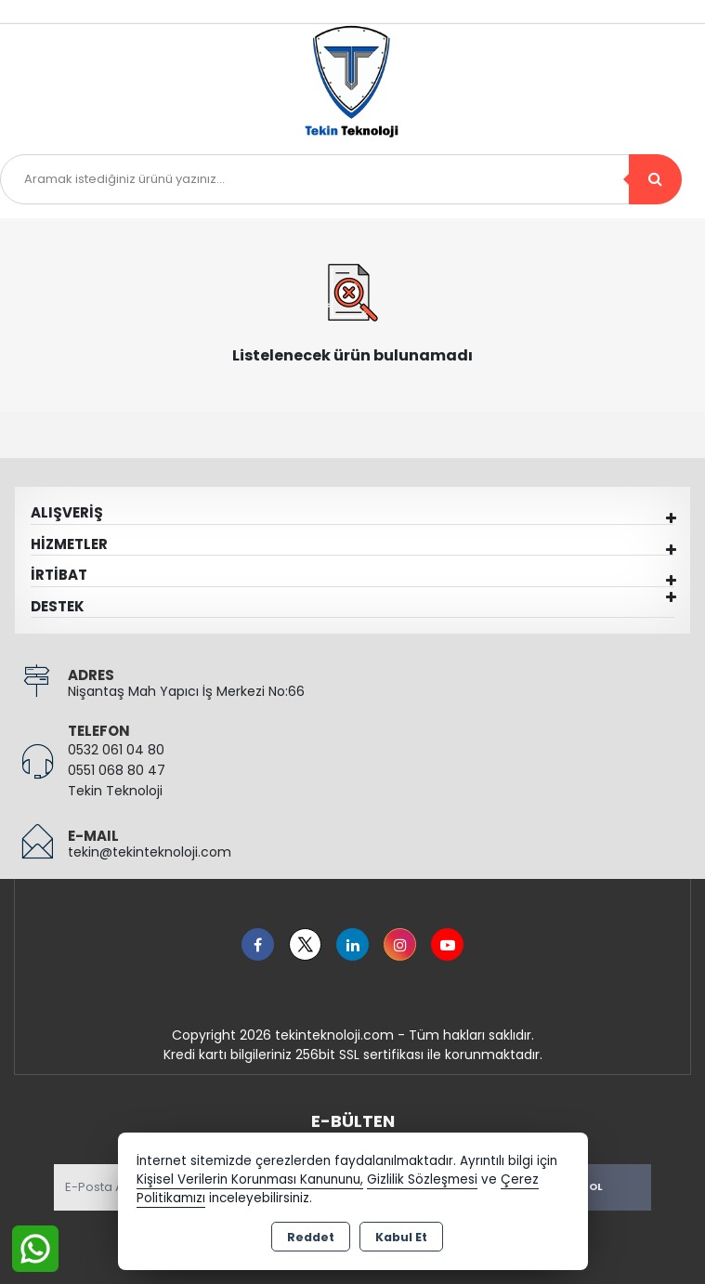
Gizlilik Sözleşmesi (422, 1179)
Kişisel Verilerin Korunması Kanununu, (250, 1179)
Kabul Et (401, 1237)
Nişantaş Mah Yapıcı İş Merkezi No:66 (186, 691)
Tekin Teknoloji (115, 790)
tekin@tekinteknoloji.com (149, 852)
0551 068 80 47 (116, 770)
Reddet (310, 1237)
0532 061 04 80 (116, 749)
